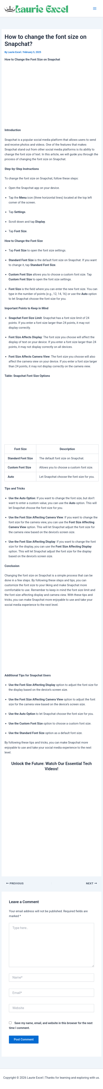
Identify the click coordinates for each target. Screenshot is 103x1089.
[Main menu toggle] (94, 8)
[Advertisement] (52, 95)
